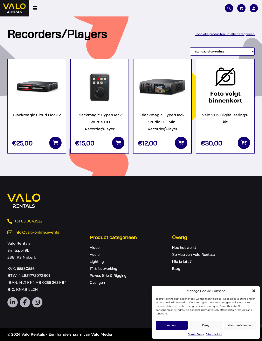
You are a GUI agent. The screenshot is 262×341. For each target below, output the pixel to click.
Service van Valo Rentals (193, 254)
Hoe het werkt (184, 247)
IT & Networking (103, 268)
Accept (172, 325)
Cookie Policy (196, 334)
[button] (254, 291)
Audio (95, 254)
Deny (205, 325)
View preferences (240, 325)
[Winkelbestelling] (222, 51)
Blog (176, 268)
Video (95, 247)
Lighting (97, 261)
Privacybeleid (214, 334)
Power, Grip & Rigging (108, 275)
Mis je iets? (182, 261)
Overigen (97, 282)
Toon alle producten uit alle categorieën (225, 34)
